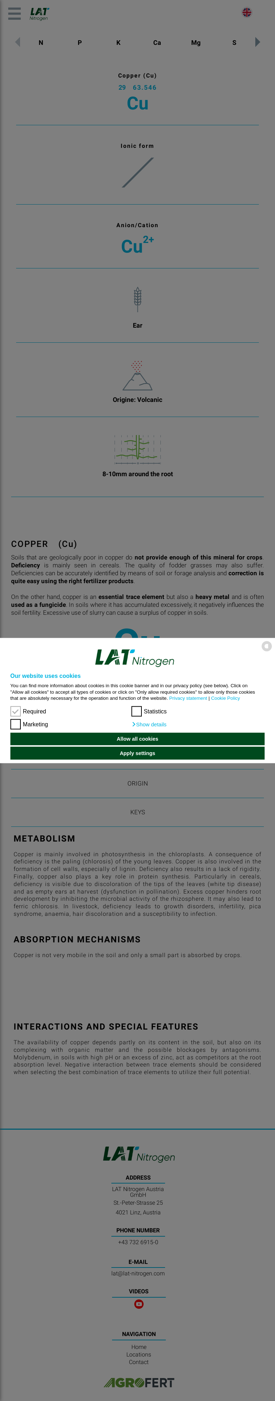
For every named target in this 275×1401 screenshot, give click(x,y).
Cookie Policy (225, 698)
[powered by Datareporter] (266, 651)
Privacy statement (188, 698)
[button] (149, 724)
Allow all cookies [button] (137, 739)
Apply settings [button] (137, 753)
